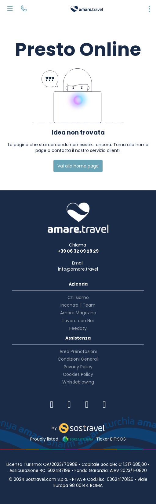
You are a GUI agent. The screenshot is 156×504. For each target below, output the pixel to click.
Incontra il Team (78, 305)
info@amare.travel (78, 269)
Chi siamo (78, 297)
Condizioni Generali (78, 359)
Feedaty (78, 328)
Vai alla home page (78, 166)
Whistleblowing (78, 382)
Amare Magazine (78, 313)
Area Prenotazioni (78, 351)
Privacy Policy (78, 367)
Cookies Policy (78, 374)
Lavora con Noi (78, 321)
